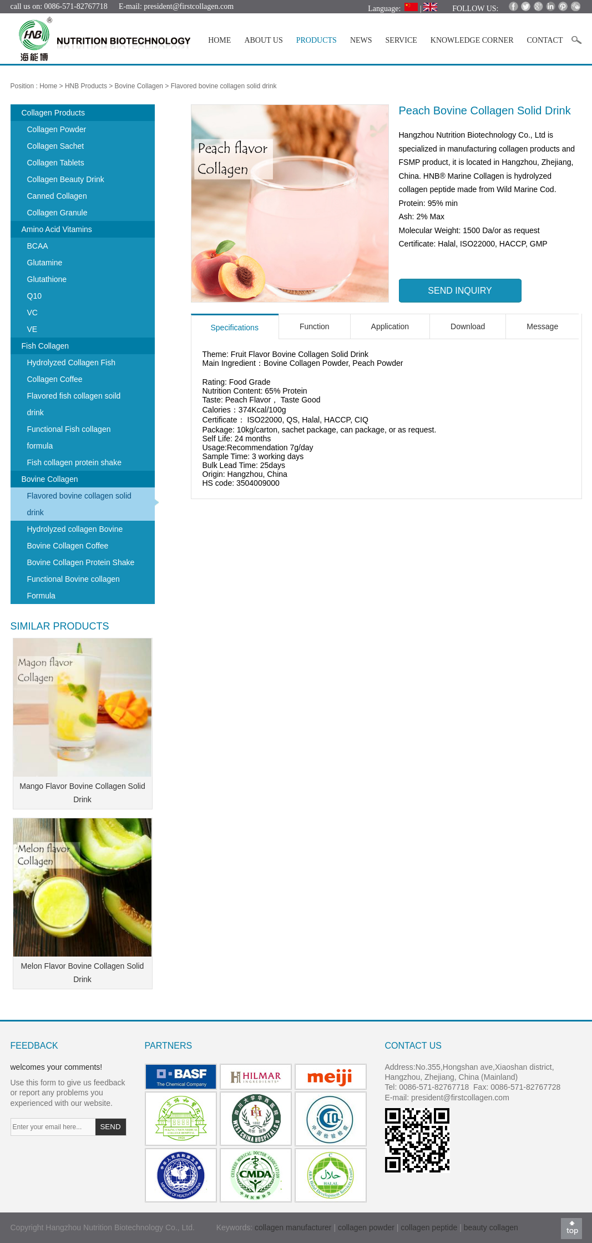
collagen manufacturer (293, 1227)
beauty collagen (491, 1227)
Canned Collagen (57, 196)
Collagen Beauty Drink (65, 179)
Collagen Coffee (55, 379)
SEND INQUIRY (460, 290)
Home (48, 86)
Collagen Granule (57, 212)
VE (32, 329)
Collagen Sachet (55, 146)
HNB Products (86, 86)
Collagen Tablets (55, 162)
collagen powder (367, 1227)
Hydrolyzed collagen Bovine (75, 529)
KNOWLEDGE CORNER (472, 40)
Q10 (34, 295)
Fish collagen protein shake (74, 462)
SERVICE (401, 40)
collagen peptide (429, 1227)
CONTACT (545, 40)
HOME (219, 40)
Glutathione (47, 279)
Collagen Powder (57, 129)
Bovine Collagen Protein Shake (81, 562)
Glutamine (45, 262)
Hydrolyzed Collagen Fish (71, 362)
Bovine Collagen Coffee (68, 545)
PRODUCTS (316, 40)
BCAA (37, 245)
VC (32, 312)
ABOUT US (263, 40)
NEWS (361, 40)
